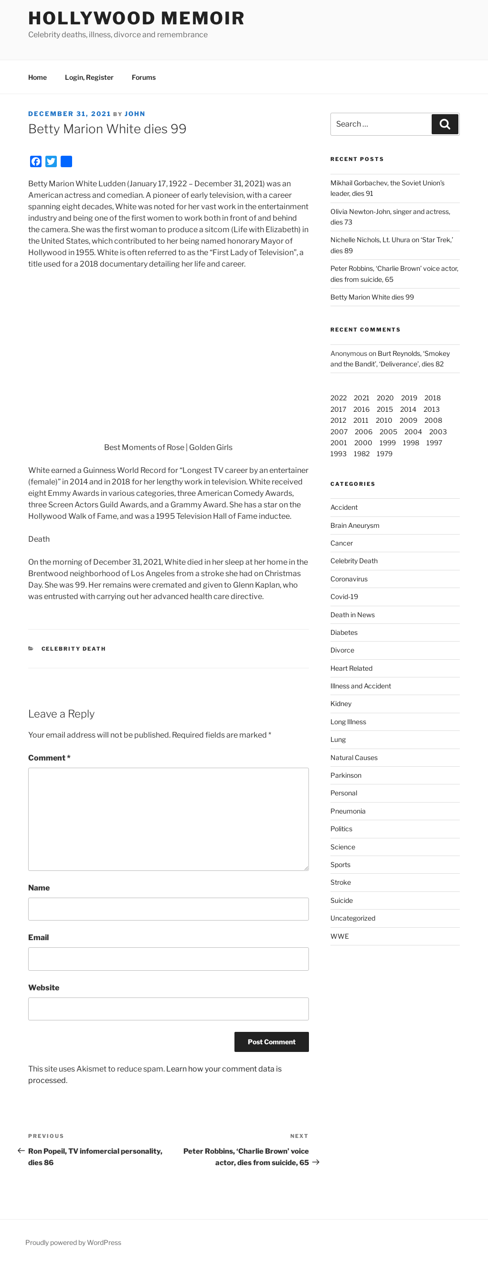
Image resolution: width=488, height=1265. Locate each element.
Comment (49, 757)
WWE (339, 936)
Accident (344, 507)
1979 (385, 454)
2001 (338, 443)
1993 (338, 454)
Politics (341, 829)
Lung (338, 739)
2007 (339, 432)
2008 (433, 420)
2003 (438, 432)
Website (43, 987)
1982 (362, 454)
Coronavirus (349, 579)
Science (342, 847)
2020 (385, 398)
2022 (338, 398)
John (135, 114)
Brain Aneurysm (355, 525)
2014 (408, 409)
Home (37, 77)
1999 (388, 443)
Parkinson (345, 775)
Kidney (340, 703)
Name (39, 887)
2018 (432, 398)
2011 (361, 420)
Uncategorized (352, 918)
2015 (385, 409)
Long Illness (348, 722)
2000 (363, 443)
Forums (144, 77)
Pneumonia (348, 811)
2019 (409, 398)
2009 (408, 420)
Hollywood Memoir (136, 18)
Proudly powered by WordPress (73, 1242)
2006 (363, 432)
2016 (361, 409)
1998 (411, 443)
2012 (338, 420)
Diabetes (344, 632)
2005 (388, 432)
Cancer (341, 543)
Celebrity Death (74, 648)
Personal (343, 793)
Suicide (341, 900)
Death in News (352, 615)
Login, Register (89, 77)
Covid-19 (344, 596)
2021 (362, 398)
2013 (432, 409)
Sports (340, 864)
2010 (384, 420)
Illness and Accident (360, 686)
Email (38, 937)
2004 (413, 432)
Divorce (342, 650)
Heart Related (351, 668)
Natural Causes (354, 757)
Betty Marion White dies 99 (372, 297)
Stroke (340, 882)
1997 (434, 443)
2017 (338, 409)
